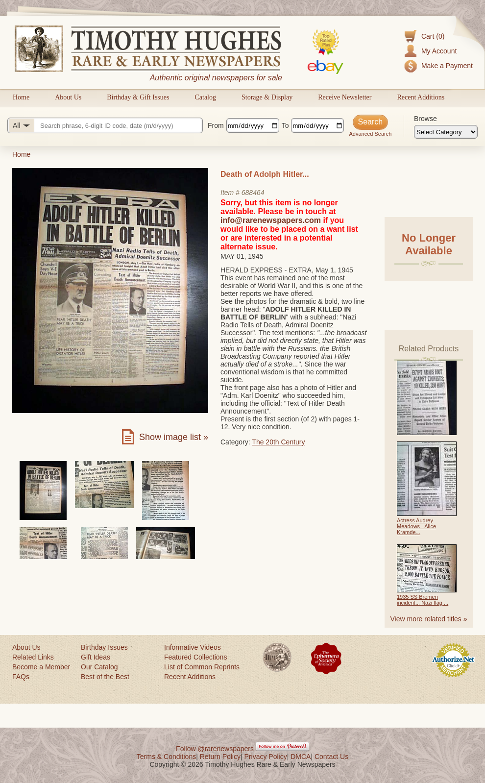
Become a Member (41, 667)
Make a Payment (447, 66)
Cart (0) (432, 36)
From (216, 125)
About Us (68, 97)
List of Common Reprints (202, 667)
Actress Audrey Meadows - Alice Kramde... (416, 526)
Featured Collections (195, 657)
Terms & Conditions (166, 756)
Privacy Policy (265, 756)
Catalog (205, 97)
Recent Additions (420, 97)
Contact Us (331, 756)
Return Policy (220, 756)
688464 (253, 192)
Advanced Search (370, 134)
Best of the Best (105, 677)
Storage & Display (267, 97)
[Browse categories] (446, 132)
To (285, 125)
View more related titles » (428, 619)
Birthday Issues (104, 647)
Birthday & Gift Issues (138, 97)
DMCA (301, 756)
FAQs (20, 677)
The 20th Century (278, 442)
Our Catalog (99, 667)
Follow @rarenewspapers (215, 749)
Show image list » (173, 437)
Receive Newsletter (344, 97)
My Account (439, 51)
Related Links (33, 657)
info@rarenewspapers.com (270, 220)
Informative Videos (192, 647)
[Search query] (105, 125)
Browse (425, 118)
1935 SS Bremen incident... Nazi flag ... (422, 600)
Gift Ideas (95, 657)
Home (21, 97)
